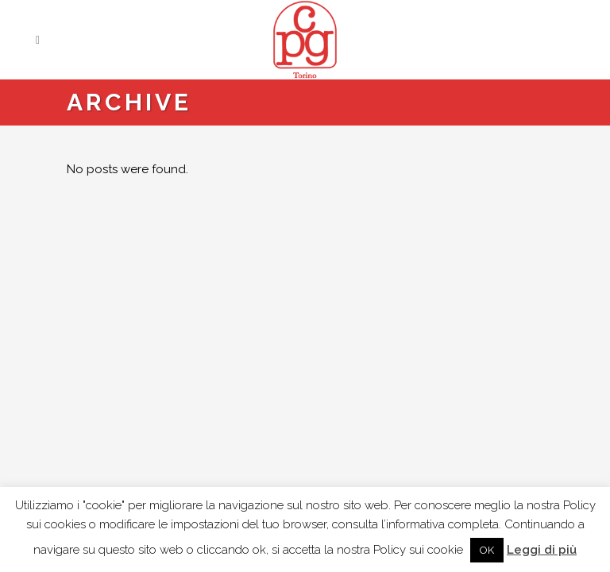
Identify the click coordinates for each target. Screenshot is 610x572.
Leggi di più (542, 550)
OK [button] (487, 550)
